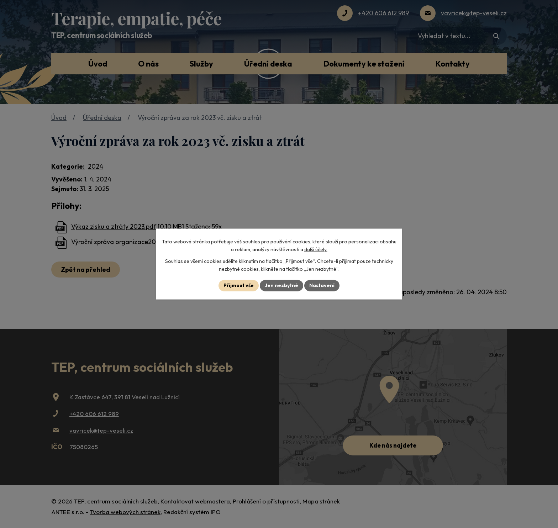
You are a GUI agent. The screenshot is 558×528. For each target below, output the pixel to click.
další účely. (315, 249)
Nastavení (322, 285)
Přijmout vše (238, 285)
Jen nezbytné (281, 285)
